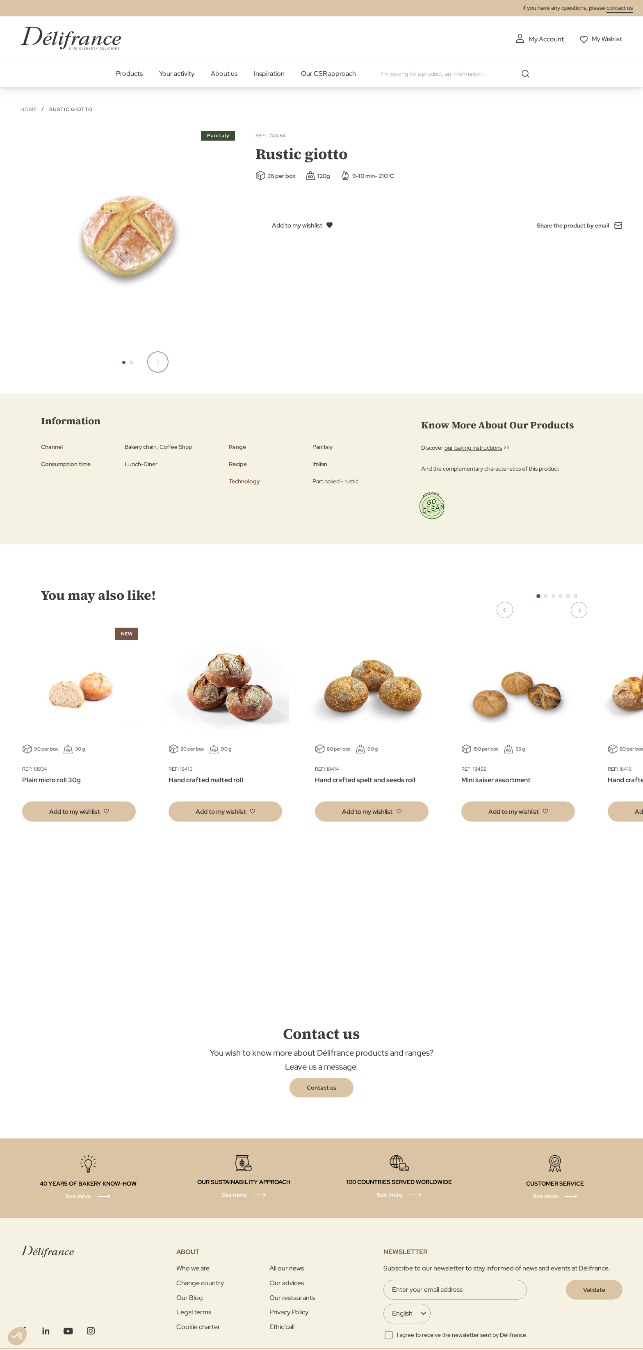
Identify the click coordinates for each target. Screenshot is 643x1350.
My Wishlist (606, 39)
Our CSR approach (328, 73)
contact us (620, 7)
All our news (286, 1268)
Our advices (286, 1282)
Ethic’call (281, 1326)
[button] (123, 362)
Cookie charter (198, 1326)
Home (29, 109)
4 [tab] (560, 596)
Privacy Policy (288, 1311)
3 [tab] (553, 596)
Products (129, 73)
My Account (544, 39)
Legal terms (193, 1311)
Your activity (176, 73)
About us (224, 73)
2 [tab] (545, 596)
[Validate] (594, 1289)
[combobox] (458, 74)
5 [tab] (568, 596)
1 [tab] (538, 596)
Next (594, 595)
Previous (520, 595)
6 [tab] (575, 596)
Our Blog (189, 1297)
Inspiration (269, 73)
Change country (200, 1282)
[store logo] (71, 38)
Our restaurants (292, 1297)
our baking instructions (473, 447)
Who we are (193, 1268)
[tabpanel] (225, 726)
